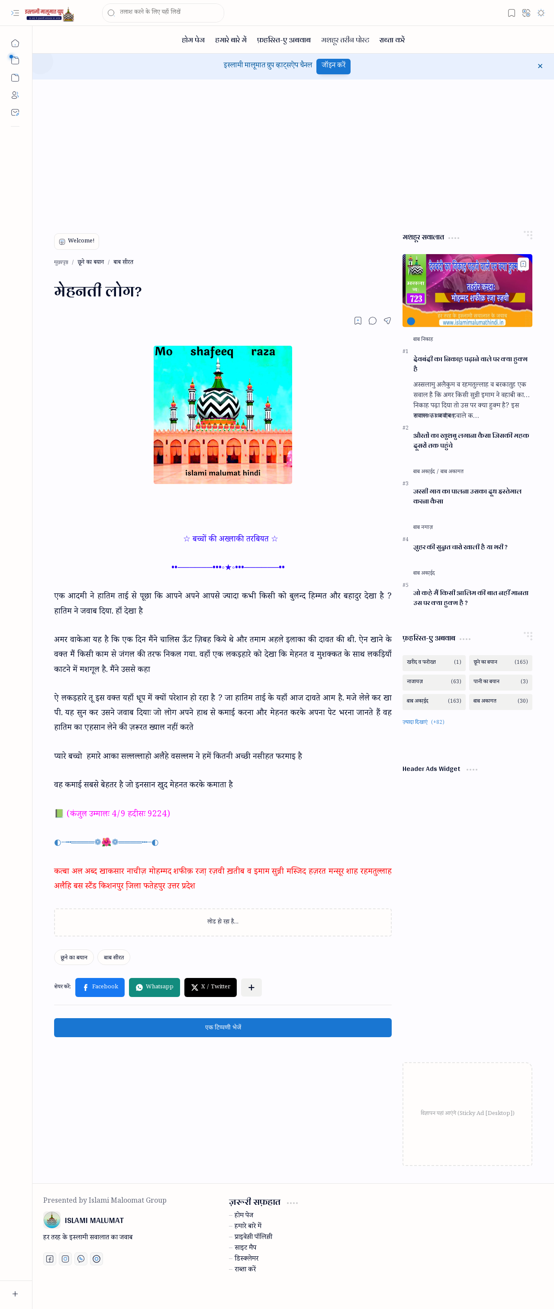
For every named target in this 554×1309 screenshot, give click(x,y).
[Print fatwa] (96, 1258)
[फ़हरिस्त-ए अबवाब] (284, 39)
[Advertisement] (293, 152)
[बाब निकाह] (423, 340)
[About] (15, 95)
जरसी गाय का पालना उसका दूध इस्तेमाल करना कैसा (467, 496)
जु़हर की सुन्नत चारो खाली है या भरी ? (460, 547)
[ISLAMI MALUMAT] (50, 13)
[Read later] (357, 320)
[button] (15, 12)
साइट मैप (245, 1249)
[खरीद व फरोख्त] (434, 663)
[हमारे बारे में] (231, 39)
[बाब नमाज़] (423, 528)
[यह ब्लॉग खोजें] (163, 13)
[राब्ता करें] (392, 39)
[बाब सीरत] (113, 957)
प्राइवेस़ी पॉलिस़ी (253, 1238)
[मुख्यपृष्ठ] (15, 43)
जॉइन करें (333, 66)
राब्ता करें (245, 1270)
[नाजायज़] (423, 416)
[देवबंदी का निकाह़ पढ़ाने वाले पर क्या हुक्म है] (467, 290)
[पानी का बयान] (500, 683)
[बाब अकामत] (452, 472)
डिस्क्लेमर (246, 1259)
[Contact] (15, 112)
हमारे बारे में (248, 1227)
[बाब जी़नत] (444, 416)
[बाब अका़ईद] (426, 472)
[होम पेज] (193, 39)
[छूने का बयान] (74, 957)
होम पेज (244, 1216)
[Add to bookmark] (523, 264)
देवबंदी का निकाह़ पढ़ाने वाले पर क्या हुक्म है (470, 364)
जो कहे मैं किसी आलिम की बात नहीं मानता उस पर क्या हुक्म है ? (470, 598)
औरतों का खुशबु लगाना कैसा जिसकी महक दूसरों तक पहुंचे (471, 441)
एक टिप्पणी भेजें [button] (223, 1027)
